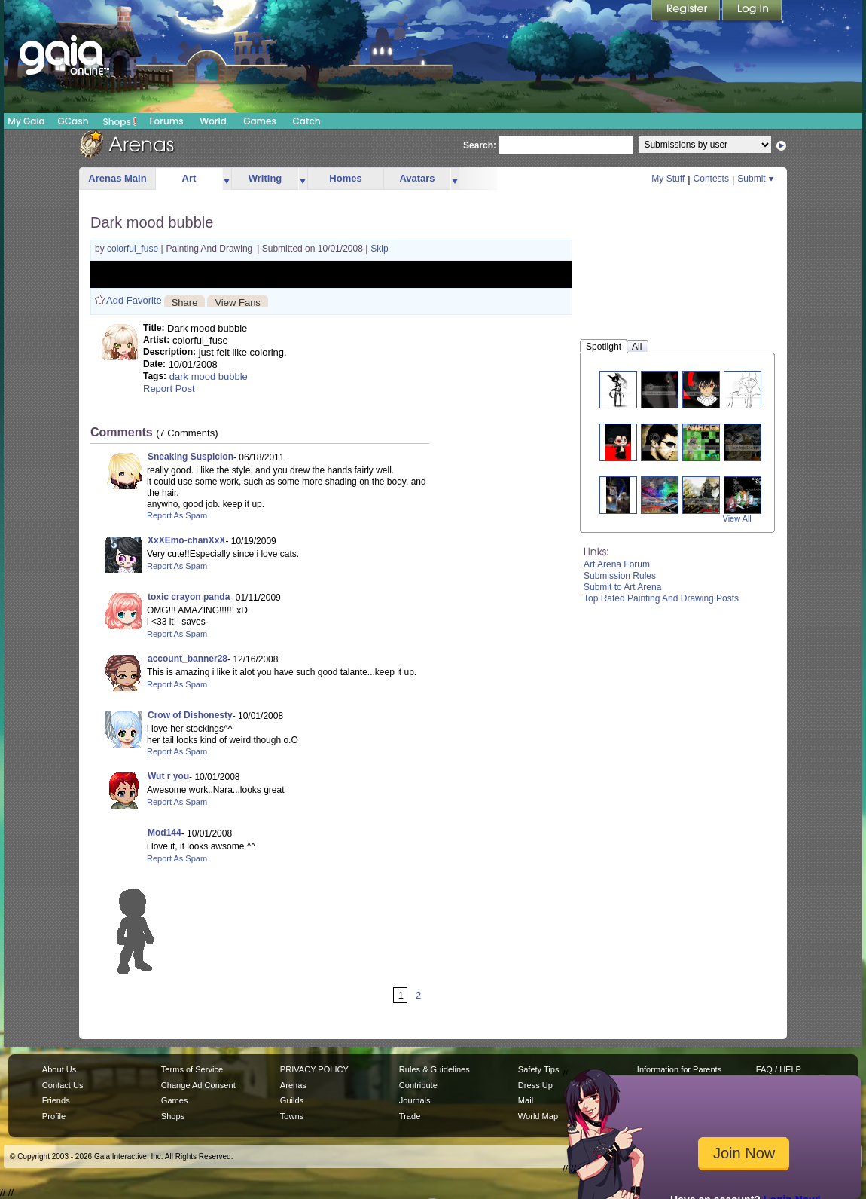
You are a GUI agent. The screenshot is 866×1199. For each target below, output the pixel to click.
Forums (166, 121)
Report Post (169, 388)
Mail (525, 1100)
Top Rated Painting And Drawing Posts (661, 598)
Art (189, 178)
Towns (291, 1116)
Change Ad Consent (198, 1085)
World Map (538, 1116)
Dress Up (535, 1085)
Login (752, 11)
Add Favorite (134, 300)
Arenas (293, 1085)
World (213, 121)
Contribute (418, 1085)
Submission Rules (620, 575)
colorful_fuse (133, 248)
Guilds (291, 1100)
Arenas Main (117, 178)
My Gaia (26, 121)
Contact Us (63, 1085)
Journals (415, 1100)
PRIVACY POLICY (314, 1069)
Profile (54, 1116)
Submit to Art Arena (622, 587)
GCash (73, 121)
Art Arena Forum (617, 564)
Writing (265, 178)
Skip (379, 248)
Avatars (417, 178)
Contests (711, 178)
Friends (56, 1100)
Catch (307, 121)
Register (686, 11)
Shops (120, 121)
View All (737, 518)
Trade (409, 1116)
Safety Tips (539, 1069)
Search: (479, 145)
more (226, 179)
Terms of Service (192, 1069)
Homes (345, 178)
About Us (59, 1069)
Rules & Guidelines (434, 1069)
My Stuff (668, 178)
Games (259, 121)
